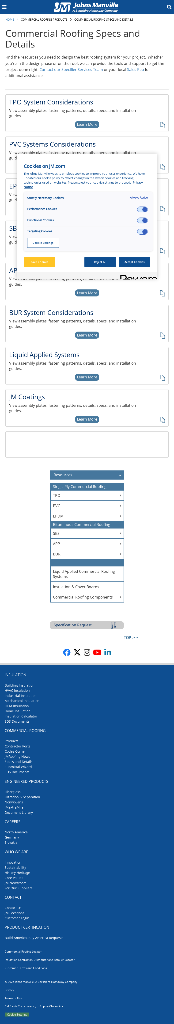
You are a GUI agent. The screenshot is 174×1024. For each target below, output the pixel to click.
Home (10, 20)
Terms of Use (13, 998)
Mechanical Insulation (22, 701)
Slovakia (11, 842)
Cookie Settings (17, 1015)
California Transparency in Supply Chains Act (34, 1006)
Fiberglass (13, 792)
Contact (13, 897)
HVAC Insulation (17, 690)
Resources (89, 475)
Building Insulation (19, 685)
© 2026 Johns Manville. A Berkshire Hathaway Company (41, 982)
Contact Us (13, 908)
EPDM (58, 516)
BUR (57, 554)
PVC (56, 505)
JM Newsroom (15, 883)
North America (16, 832)
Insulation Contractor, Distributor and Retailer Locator (40, 960)
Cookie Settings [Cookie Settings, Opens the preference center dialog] (43, 242)
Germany (12, 837)
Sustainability (15, 867)
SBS (56, 533)
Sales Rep (135, 69)
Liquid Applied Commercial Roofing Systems (84, 574)
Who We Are (16, 851)
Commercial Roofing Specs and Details (103, 20)
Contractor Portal (18, 746)
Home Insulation (17, 711)
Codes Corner (15, 751)
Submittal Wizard (18, 767)
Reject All (100, 262)
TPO (56, 495)
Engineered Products (26, 781)
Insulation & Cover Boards (76, 586)
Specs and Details (19, 761)
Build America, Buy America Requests (34, 937)
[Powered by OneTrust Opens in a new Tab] (137, 276)
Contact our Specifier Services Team (71, 69)
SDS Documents (17, 721)
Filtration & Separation (22, 797)
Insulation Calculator (21, 716)
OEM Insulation (17, 706)
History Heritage (17, 872)
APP (56, 543)
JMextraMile (14, 807)
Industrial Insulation (21, 695)
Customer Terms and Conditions (26, 968)
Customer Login (17, 918)
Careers (12, 821)
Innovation (13, 862)
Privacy (9, 990)
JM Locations (14, 913)
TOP (127, 637)
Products (12, 741)
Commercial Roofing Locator (23, 952)
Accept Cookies (135, 262)
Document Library (19, 812)
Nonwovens (14, 802)
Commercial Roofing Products (44, 20)
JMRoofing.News (17, 756)
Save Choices (39, 262)
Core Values (14, 878)
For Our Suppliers (19, 888)
